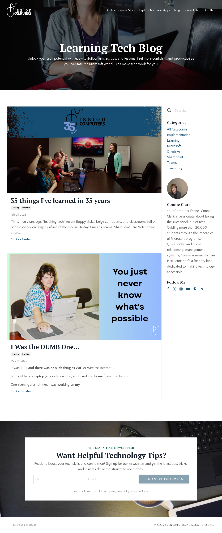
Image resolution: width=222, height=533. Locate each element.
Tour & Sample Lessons (23, 525)
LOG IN (208, 10)
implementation (178, 135)
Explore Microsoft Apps (154, 10)
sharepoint (175, 157)
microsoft (174, 146)
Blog (177, 10)
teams (172, 163)
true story (26, 208)
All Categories (177, 129)
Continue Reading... (22, 239)
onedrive (174, 152)
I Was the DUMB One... (45, 347)
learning (15, 208)
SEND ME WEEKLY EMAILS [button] (163, 479)
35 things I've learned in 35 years (60, 200)
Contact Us (190, 10)
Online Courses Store (121, 10)
